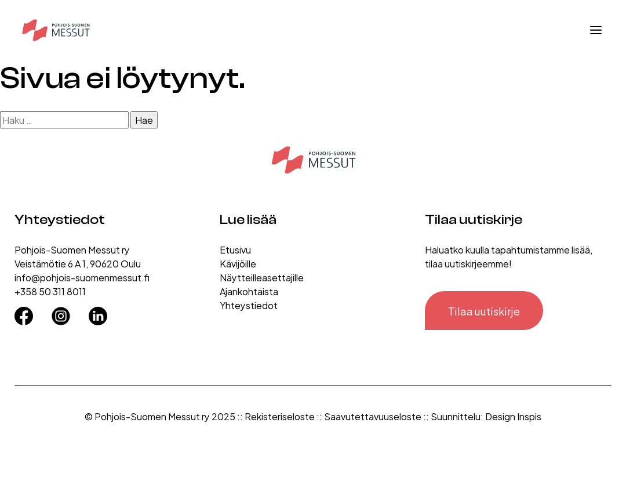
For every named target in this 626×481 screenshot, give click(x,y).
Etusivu (235, 249)
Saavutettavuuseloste (372, 416)
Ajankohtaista (249, 291)
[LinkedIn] (98, 312)
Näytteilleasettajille (262, 277)
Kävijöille (238, 263)
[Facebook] (23, 312)
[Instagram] (61, 312)
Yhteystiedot (249, 305)
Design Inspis (513, 416)
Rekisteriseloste (280, 416)
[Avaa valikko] (595, 30)
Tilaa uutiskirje (484, 310)
